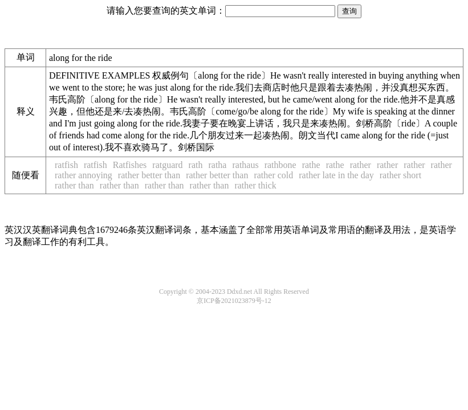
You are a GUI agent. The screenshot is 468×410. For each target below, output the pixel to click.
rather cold (273, 175)
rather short (400, 175)
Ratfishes (130, 165)
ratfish (66, 165)
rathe (311, 165)
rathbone (280, 165)
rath (196, 165)
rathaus (245, 165)
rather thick (255, 185)
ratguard (167, 165)
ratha (217, 165)
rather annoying (83, 175)
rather (360, 165)
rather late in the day (336, 175)
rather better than (149, 175)
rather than (74, 185)
